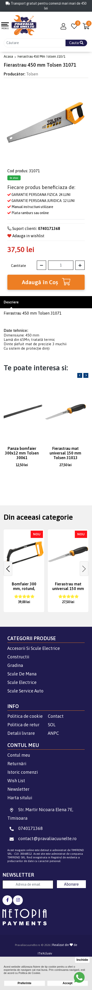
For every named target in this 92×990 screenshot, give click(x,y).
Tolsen (32, 74)
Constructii (18, 656)
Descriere (11, 302)
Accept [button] (67, 983)
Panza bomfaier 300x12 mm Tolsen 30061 (22, 453)
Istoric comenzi (22, 772)
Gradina (15, 665)
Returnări (16, 763)
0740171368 (25, 828)
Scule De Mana (22, 673)
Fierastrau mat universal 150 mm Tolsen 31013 (65, 453)
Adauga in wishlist (25, 236)
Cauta (76, 43)
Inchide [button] (82, 960)
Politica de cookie (25, 716)
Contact (56, 716)
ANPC (53, 733)
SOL (51, 724)
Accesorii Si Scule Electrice (33, 648)
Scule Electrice (22, 682)
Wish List (16, 780)
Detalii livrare (21, 733)
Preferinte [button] (24, 983)
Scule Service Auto (25, 690)
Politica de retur (23, 724)
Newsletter (18, 789)
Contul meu (18, 755)
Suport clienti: (33, 228)
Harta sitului (19, 797)
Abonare (71, 884)
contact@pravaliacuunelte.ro (42, 838)
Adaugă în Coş (46, 281)
